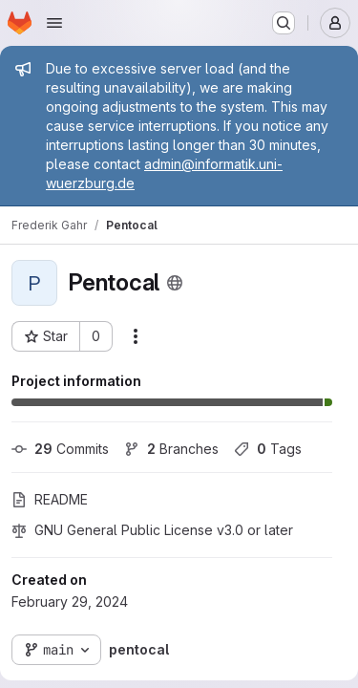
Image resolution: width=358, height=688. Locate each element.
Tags (268, 449)
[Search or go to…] (283, 22)
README (49, 499)
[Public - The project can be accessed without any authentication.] (174, 282)
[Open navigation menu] (54, 23)
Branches (171, 449)
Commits (60, 449)
